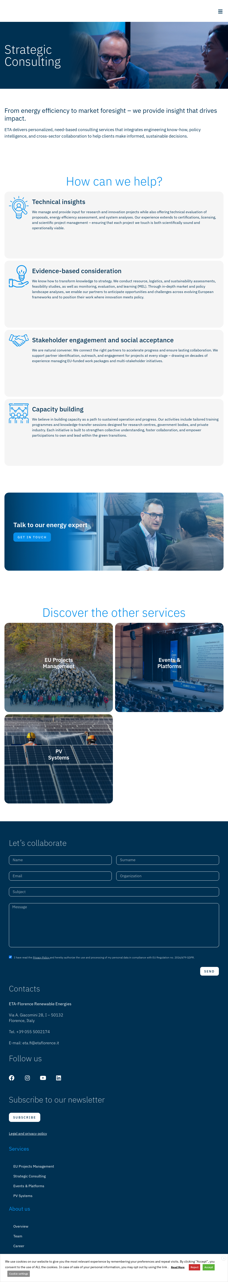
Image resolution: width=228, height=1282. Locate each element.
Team (17, 1239)
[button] (220, 11)
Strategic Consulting (29, 1179)
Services (19, 1152)
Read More (178, 1267)
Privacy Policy (41, 960)
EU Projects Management (33, 1169)
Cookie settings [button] (18, 1273)
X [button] (224, 1258)
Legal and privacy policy (28, 1137)
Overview (20, 1229)
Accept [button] (208, 1267)
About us (19, 1212)
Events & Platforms (28, 1189)
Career (18, 1249)
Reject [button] (194, 1267)
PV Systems (23, 1199)
